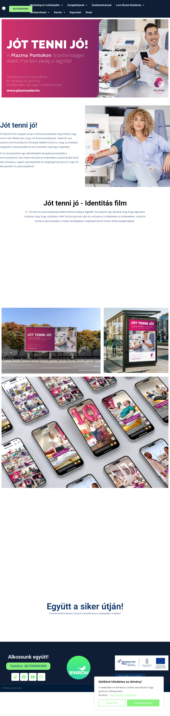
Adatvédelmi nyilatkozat (123, 695)
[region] (129, 693)
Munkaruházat (39, 12)
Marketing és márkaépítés (46, 5)
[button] (46, 5)
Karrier (59, 12)
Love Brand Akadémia (130, 5)
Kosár (89, 12)
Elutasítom (112, 702)
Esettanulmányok (101, 5)
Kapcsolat (75, 12)
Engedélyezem (143, 702)
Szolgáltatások (77, 5)
